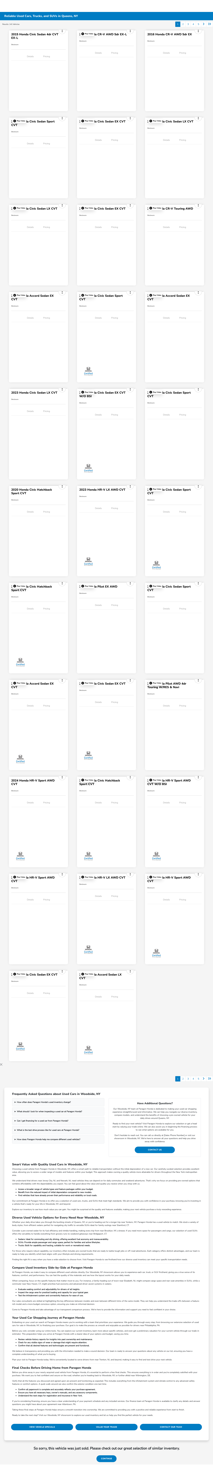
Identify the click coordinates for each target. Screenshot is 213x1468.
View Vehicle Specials (42, 1427)
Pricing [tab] (46, 56)
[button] (87, 34)
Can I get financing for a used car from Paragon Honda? (42, 1120)
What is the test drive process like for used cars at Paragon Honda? (48, 1130)
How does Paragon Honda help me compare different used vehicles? (48, 1139)
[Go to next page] (203, 24)
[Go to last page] (209, 24)
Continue (106, 1458)
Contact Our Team (171, 1427)
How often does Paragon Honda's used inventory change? (44, 1102)
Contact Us (155, 1149)
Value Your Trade (106, 1427)
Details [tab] (30, 56)
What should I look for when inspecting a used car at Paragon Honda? (49, 1111)
